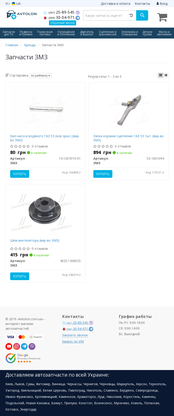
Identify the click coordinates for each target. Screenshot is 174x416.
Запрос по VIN (73, 341)
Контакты (142, 3)
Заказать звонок (75, 335)
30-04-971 (59, 17)
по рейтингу (40, 75)
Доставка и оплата (115, 3)
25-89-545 (59, 12)
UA (16, 3)
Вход (162, 3)
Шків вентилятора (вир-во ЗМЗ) (34, 240)
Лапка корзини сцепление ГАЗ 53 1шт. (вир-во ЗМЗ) (128, 138)
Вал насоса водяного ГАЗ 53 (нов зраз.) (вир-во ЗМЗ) (45, 138)
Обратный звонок (62, 23)
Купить (19, 174)
